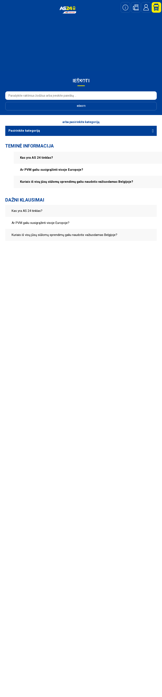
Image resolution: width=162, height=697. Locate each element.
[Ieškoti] (81, 106)
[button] (88, 158)
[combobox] (81, 95)
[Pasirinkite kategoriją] (81, 131)
